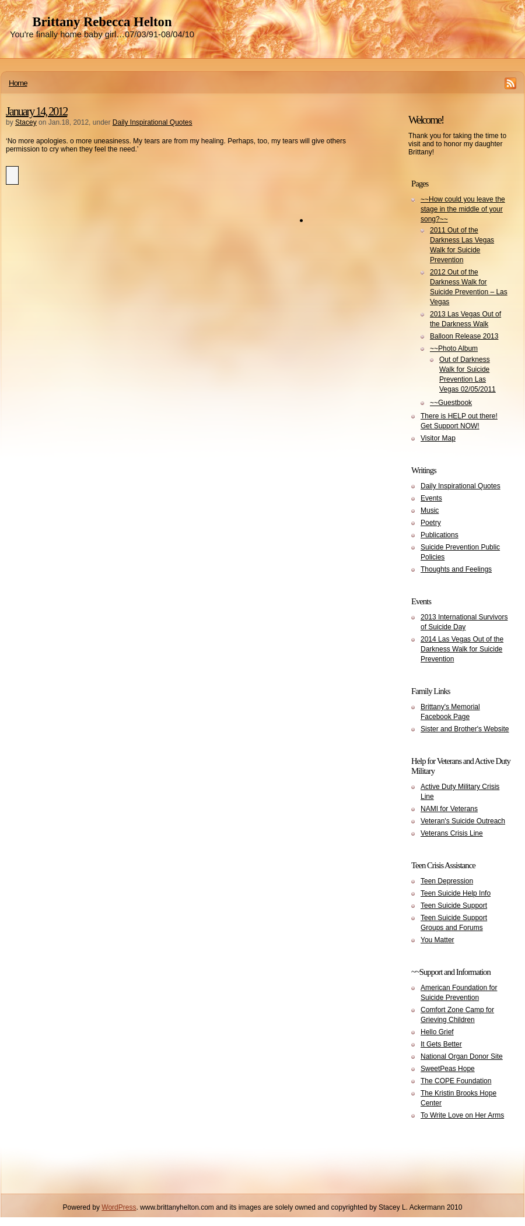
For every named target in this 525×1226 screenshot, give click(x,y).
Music (430, 510)
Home (18, 83)
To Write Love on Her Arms (462, 1115)
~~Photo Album (454, 348)
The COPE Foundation (456, 1081)
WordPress (119, 1207)
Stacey (26, 122)
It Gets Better (441, 1044)
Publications (440, 535)
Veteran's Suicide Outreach (463, 821)
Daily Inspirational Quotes (152, 122)
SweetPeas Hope (448, 1069)
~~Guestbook (451, 403)
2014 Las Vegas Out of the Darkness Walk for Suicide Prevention (462, 649)
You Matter (437, 940)
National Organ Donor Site (462, 1056)
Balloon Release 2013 (464, 336)
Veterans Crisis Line (452, 833)
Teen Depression (447, 881)
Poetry (431, 523)
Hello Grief (437, 1032)
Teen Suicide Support (454, 905)
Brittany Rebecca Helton (102, 22)
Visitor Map (438, 438)
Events (431, 498)
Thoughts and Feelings (456, 569)
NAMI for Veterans (449, 809)
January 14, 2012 (36, 111)
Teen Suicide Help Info (456, 893)
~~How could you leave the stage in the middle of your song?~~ (463, 209)
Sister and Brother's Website (465, 729)
